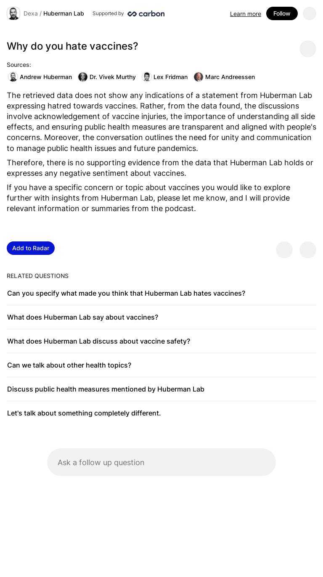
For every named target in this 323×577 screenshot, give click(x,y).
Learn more (245, 13)
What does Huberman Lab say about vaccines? (82, 317)
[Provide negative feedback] (307, 249)
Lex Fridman (165, 77)
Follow (282, 13)
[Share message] (307, 48)
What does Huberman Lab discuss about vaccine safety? (98, 341)
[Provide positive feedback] (284, 249)
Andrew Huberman (40, 77)
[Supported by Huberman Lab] (128, 13)
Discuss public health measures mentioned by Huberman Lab (105, 389)
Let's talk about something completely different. (84, 413)
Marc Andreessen (224, 77)
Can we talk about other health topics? (69, 365)
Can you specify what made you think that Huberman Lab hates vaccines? (126, 293)
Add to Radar (30, 247)
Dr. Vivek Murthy (107, 77)
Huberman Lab (63, 13)
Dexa (31, 13)
